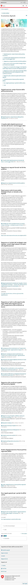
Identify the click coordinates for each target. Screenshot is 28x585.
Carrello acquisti (6, 550)
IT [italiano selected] (24, 2)
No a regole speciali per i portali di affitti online (14, 83)
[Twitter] (3, 535)
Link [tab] (5, 529)
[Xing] (4, 535)
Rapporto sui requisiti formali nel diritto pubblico (15, 61)
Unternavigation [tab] (4, 9)
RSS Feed (4, 571)
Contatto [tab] (6, 538)
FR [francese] (23, 2)
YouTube (4, 568)
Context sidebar (5, 13)
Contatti (3, 556)
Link (5, 85)
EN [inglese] (26, 2)
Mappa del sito (4, 558)
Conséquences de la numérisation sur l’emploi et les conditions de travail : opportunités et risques (14, 350)
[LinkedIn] (6, 535)
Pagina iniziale (4, 553)
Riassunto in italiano (12, 422)
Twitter (4, 565)
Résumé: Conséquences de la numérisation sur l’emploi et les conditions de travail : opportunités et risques (13, 355)
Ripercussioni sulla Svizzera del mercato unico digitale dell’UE (13, 235)
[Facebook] (2, 535)
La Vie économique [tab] (9, 526)
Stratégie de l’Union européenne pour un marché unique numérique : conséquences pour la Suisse (13, 225)
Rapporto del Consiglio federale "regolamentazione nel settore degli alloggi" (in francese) (13, 513)
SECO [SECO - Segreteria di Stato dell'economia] (4, 5)
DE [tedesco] (21, 2)
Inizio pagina (24, 533)
